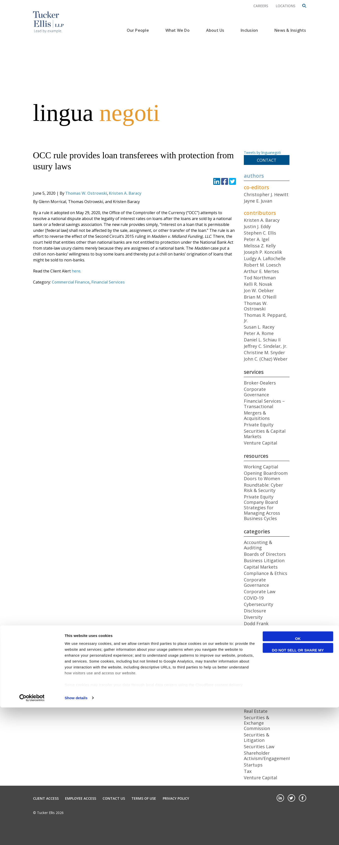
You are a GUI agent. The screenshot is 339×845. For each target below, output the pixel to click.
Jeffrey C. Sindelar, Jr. (265, 346)
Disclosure (255, 611)
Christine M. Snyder (264, 352)
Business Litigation (264, 560)
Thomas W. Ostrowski (86, 193)
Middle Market (259, 685)
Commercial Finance (70, 282)
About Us (215, 30)
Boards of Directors (265, 554)
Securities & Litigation (256, 737)
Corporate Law (259, 591)
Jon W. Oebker (259, 290)
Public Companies (263, 705)
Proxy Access (257, 698)
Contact (266, 160)
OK (298, 776)
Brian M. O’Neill (260, 297)
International (258, 667)
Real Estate (256, 711)
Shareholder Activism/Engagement (267, 755)
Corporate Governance (256, 392)
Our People (138, 30)
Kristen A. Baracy (125, 193)
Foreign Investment (264, 636)
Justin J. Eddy (257, 226)
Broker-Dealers (260, 383)
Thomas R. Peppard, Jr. (265, 317)
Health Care (256, 654)
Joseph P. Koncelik (263, 252)
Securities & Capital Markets (264, 433)
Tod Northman (260, 278)
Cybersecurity (258, 604)
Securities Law (259, 746)
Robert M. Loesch (262, 265)
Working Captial (261, 467)
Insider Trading (260, 661)
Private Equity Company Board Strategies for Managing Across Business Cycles (262, 507)
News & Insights (290, 30)
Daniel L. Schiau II (262, 340)
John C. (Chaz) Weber (265, 359)
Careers (260, 5)
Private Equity (258, 425)
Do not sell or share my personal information (298, 788)
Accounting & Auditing (258, 545)
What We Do (177, 30)
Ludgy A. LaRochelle (264, 258)
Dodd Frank (256, 623)
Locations (285, 5)
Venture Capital (260, 443)
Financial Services (108, 282)
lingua (96, 112)
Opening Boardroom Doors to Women (266, 475)
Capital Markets (261, 567)
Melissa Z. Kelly (260, 246)
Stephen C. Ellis (260, 233)
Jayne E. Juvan (258, 201)
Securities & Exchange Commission (257, 723)
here (76, 271)
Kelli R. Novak (258, 284)
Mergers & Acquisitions (257, 415)
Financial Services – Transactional (264, 403)
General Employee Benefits (263, 645)
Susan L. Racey (259, 327)
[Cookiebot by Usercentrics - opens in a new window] (32, 835)
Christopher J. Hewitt (266, 194)
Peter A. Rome (259, 333)
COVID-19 (254, 598)
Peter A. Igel (256, 239)
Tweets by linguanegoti (262, 152)
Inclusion (249, 30)
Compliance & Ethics (265, 573)
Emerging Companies (266, 630)
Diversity (253, 617)
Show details (76, 835)
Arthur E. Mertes (261, 271)
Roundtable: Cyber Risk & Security (263, 487)
